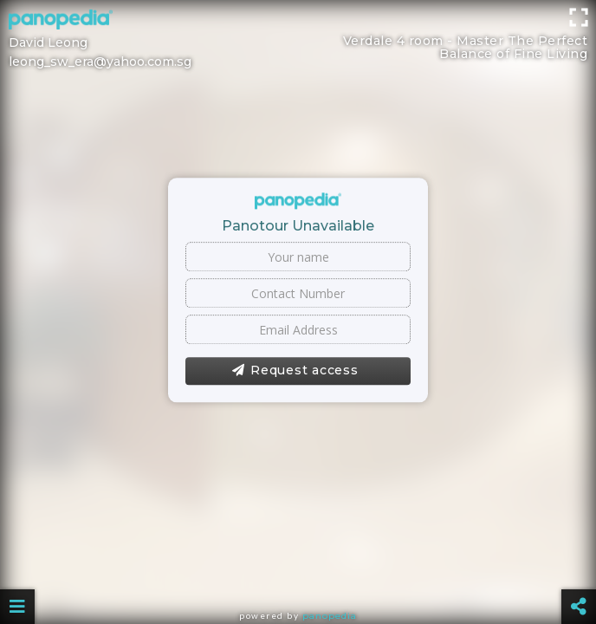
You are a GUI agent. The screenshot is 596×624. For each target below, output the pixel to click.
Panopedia (329, 615)
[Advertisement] (298, 39)
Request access (295, 371)
